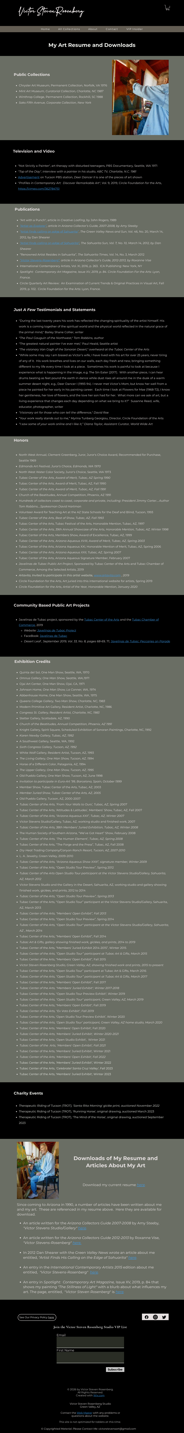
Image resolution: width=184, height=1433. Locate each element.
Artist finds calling (34, 231)
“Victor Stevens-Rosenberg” (39, 260)
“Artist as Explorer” (33, 226)
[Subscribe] (115, 1369)
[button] (167, 7)
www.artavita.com (107, 575)
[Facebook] (146, 1317)
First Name (65, 1350)
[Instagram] (155, 1317)
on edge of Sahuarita (63, 231)
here (132, 1257)
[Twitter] (164, 1317)
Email (61, 1335)
